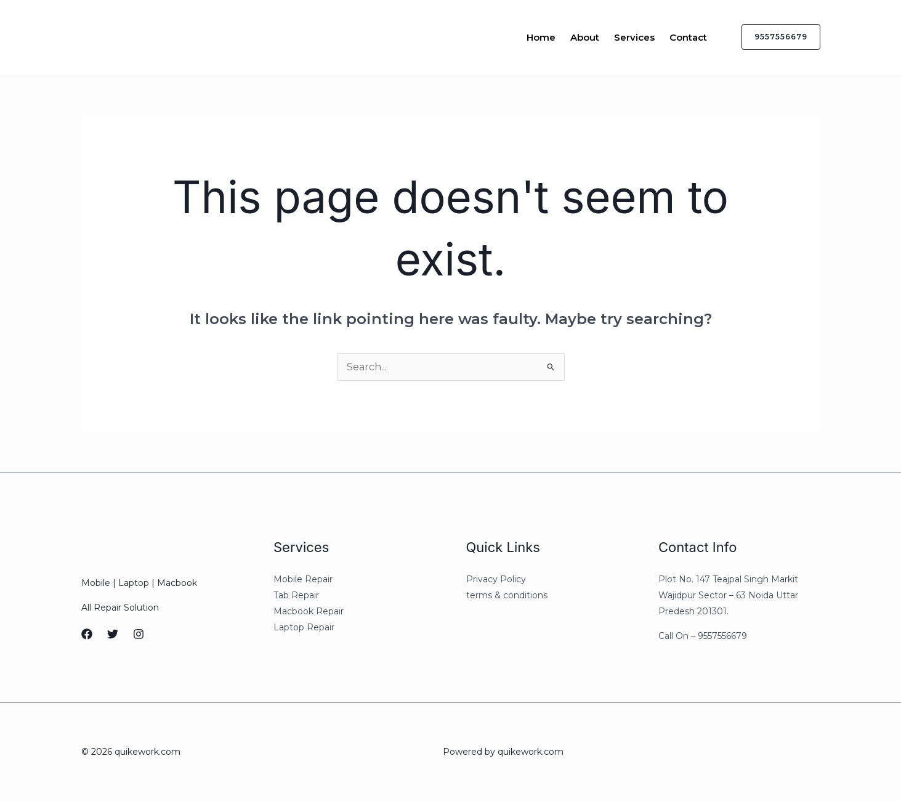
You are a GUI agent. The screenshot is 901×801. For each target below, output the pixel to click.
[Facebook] (86, 634)
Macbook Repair (308, 611)
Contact (688, 37)
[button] (773, 37)
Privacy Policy (496, 579)
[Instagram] (138, 634)
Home (541, 37)
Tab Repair (296, 595)
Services (634, 37)
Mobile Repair (303, 579)
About (584, 37)
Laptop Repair (303, 627)
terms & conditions (506, 595)
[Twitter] (112, 634)
